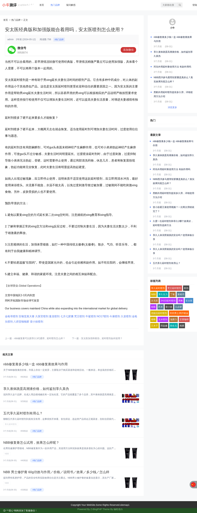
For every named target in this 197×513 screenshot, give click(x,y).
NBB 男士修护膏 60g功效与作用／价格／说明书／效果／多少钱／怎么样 (56, 472)
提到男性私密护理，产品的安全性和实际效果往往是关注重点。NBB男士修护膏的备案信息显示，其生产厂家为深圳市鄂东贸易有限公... (72, 477)
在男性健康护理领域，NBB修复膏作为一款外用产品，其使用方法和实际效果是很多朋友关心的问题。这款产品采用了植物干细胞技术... (72, 448)
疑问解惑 (71, 5)
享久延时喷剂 (11, 424)
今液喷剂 (114, 316)
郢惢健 (164, 325)
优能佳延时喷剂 (159, 313)
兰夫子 (154, 325)
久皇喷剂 (126, 316)
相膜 (182, 325)
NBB (7, 454)
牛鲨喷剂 (91, 316)
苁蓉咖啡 (184, 319)
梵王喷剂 (79, 316)
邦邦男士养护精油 (179, 313)
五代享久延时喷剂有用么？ (23, 413)
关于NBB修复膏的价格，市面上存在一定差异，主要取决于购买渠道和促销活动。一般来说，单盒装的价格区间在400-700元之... (68, 370)
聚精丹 (180, 294)
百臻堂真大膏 (26, 316)
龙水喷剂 (162, 319)
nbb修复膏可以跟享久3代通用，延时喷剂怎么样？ (39, 338)
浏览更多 (172, 107)
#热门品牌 (59, 39)
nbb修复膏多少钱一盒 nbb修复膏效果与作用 (35, 364)
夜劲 (186, 288)
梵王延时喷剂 (174, 288)
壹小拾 (168, 307)
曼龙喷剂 (54, 316)
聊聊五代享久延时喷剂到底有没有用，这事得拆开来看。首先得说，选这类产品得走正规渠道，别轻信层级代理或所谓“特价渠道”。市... (71, 419)
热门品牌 (55, 5)
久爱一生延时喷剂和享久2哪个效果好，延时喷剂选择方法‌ (173, 223)
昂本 (160, 307)
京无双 (154, 300)
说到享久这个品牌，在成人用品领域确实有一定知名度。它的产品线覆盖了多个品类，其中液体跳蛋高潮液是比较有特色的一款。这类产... (73, 394)
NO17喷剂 (103, 316)
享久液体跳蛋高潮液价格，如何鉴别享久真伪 (36, 389)
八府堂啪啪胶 (21, 321)
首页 (41, 5)
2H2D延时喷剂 (168, 300)
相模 (153, 307)
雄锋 (153, 319)
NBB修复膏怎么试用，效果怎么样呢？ (31, 442)
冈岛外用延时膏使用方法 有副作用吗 (172, 66)
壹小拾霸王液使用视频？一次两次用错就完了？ (173, 209)
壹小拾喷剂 (36, 321)
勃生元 (173, 325)
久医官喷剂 (41, 316)
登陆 (194, 5)
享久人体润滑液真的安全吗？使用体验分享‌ (173, 237)
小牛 (172, 28)
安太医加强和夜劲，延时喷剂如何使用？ (101, 338)
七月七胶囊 (67, 316)
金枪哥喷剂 (11, 316)
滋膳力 (173, 319)
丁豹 (172, 294)
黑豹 (180, 300)
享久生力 (163, 294)
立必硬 (178, 307)
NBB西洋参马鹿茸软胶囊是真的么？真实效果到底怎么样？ (173, 79)
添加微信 (128, 49)
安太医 (189, 300)
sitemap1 (125, 505)
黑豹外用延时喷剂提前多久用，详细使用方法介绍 (173, 94)
